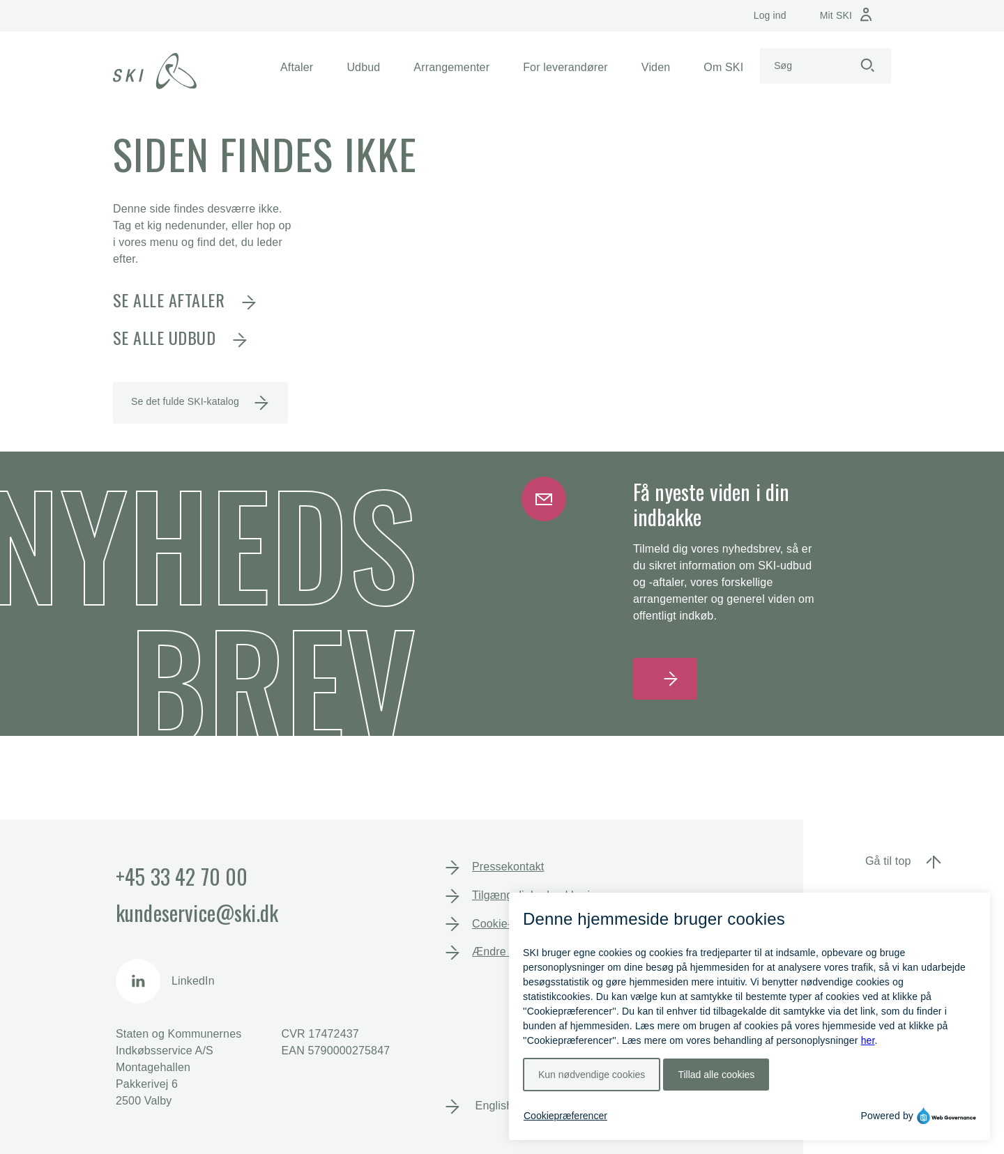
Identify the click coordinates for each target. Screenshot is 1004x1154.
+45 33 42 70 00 (182, 876)
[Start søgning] (867, 66)
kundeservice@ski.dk (197, 912)
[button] (297, 68)
